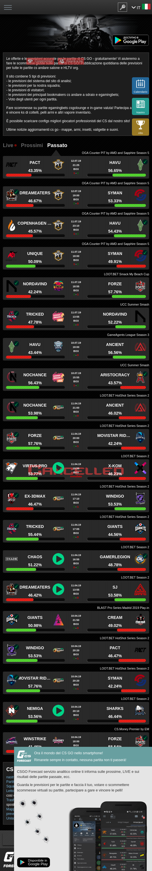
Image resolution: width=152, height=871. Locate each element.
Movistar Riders (114, 435)
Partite (11, 782)
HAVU (115, 162)
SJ (114, 587)
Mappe (11, 809)
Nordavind (35, 284)
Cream (115, 617)
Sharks (114, 708)
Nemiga (35, 708)
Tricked (35, 314)
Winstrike (35, 739)
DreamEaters (35, 193)
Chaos (35, 557)
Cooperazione (44, 61)
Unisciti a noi (74, 61)
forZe (115, 284)
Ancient (115, 344)
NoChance (34, 375)
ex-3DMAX (35, 496)
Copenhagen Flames (34, 223)
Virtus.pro (35, 466)
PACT (35, 162)
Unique (35, 253)
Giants (114, 526)
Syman (115, 193)
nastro (11, 777)
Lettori (11, 791)
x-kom (115, 466)
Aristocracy (115, 375)
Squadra (12, 786)
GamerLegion (115, 557)
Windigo (115, 496)
